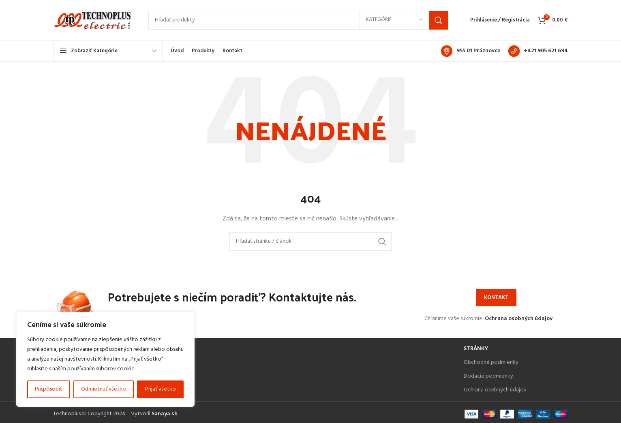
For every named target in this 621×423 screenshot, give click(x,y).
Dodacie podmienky (488, 378)
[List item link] (254, 371)
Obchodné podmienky (491, 364)
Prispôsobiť (48, 389)
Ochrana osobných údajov (518, 320)
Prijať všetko (160, 389)
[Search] (298, 21)
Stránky (476, 350)
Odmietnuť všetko (103, 389)
